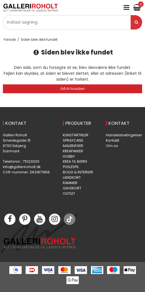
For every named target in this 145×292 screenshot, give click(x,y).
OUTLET (69, 193)
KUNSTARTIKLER (75, 135)
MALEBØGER (73, 145)
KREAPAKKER (73, 151)
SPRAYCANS (73, 140)
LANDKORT (72, 177)
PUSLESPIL (71, 166)
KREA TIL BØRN (75, 161)
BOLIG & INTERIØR (78, 172)
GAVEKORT (72, 188)
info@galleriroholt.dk (22, 166)
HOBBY (69, 156)
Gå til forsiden (72, 88)
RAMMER (70, 182)
